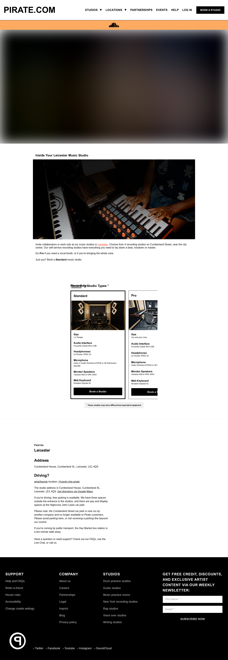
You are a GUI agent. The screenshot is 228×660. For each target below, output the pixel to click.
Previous (68, 344)
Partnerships (67, 594)
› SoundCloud (103, 648)
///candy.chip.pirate (69, 481)
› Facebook (53, 648)
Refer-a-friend (14, 588)
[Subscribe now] (193, 619)
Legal (62, 601)
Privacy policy (68, 622)
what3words (41, 481)
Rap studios (110, 608)
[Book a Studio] (98, 391)
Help (175, 10)
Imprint (63, 608)
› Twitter (38, 648)
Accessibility (13, 601)
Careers (64, 588)
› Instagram (84, 648)
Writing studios (112, 622)
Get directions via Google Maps (75, 491)
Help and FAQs (15, 581)
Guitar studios (112, 588)
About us (64, 581)
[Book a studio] (210, 10)
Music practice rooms (116, 594)
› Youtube (69, 648)
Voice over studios (114, 615)
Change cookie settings (19, 608)
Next (160, 344)
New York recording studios (120, 601)
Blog (62, 615)
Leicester (103, 244)
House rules (13, 594)
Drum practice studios (117, 581)
